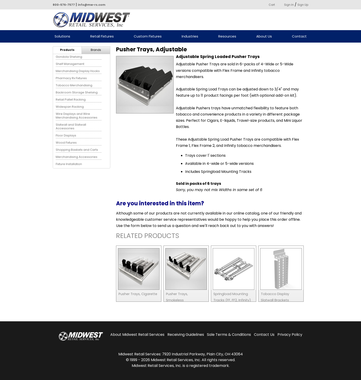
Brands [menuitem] (96, 50)
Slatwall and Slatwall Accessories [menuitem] (71, 126)
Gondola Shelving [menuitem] (69, 57)
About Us (264, 36)
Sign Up (302, 5)
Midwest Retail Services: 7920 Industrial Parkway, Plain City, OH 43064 (180, 354)
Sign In (289, 5)
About (137, 334)
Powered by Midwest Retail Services (93, 20)
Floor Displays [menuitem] (66, 135)
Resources (227, 36)
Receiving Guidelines (185, 334)
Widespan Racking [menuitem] (70, 106)
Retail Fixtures (102, 36)
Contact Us (264, 334)
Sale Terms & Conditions (229, 334)
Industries (190, 36)
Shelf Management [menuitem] (70, 64)
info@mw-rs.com (91, 5)
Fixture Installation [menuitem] (69, 164)
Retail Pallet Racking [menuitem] (71, 99)
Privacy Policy (289, 334)
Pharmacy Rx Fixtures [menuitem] (71, 78)
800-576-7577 (64, 5)
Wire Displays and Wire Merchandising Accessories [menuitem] (76, 116)
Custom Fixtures (148, 36)
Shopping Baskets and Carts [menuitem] (77, 150)
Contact (299, 36)
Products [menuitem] (67, 50)
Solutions (62, 36)
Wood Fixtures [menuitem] (66, 142)
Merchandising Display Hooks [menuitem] (78, 71)
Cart (272, 5)
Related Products (147, 236)
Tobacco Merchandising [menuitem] (74, 85)
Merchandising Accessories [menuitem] (76, 157)
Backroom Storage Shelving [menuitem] (77, 92)
